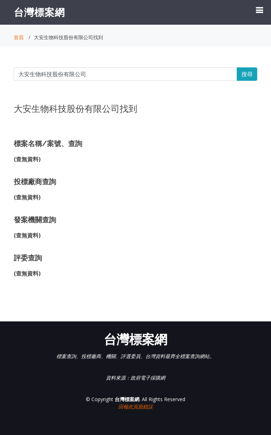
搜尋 (247, 74)
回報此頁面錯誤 (135, 406)
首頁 (19, 37)
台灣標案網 (39, 12)
